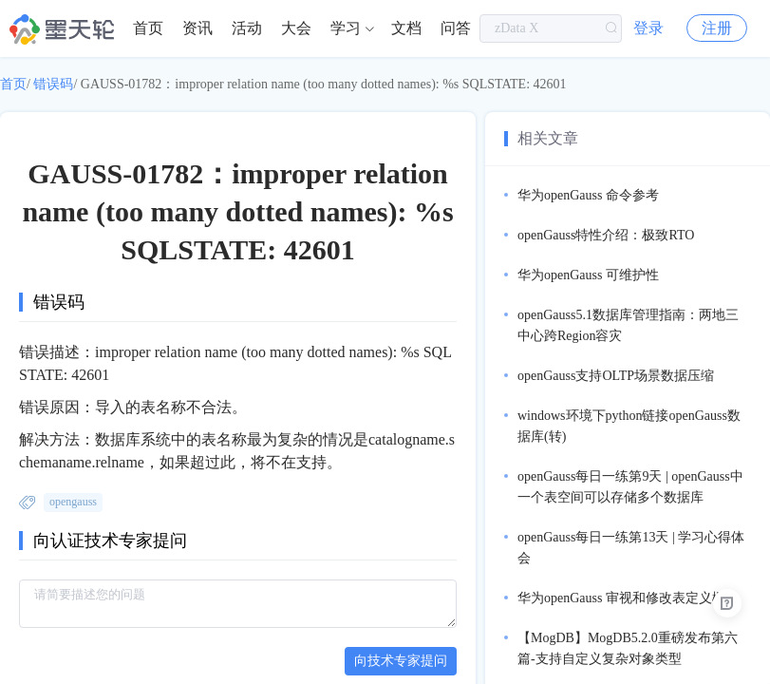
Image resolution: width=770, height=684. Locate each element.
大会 (296, 28)
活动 (247, 28)
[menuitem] (148, 28)
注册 (717, 28)
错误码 (53, 84)
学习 (345, 28)
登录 (648, 28)
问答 (456, 28)
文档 (406, 28)
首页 (148, 28)
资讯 (197, 28)
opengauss (73, 501)
